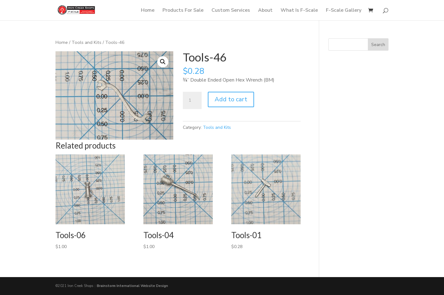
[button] (162, 61)
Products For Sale (183, 11)
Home (147, 11)
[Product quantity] (192, 100)
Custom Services (231, 11)
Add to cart (231, 99)
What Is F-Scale (299, 11)
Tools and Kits (86, 42)
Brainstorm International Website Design (132, 286)
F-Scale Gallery (343, 11)
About (265, 11)
